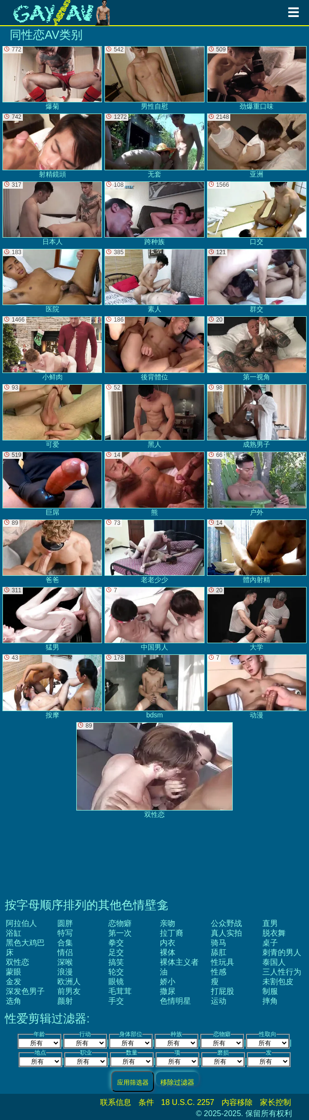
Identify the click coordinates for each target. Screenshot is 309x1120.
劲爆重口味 (257, 78)
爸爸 (52, 551)
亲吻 (167, 923)
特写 (65, 933)
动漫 (257, 686)
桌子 (270, 943)
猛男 (52, 619)
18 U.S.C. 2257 (187, 1102)
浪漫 (65, 972)
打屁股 (222, 991)
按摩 (52, 686)
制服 (270, 991)
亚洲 (257, 146)
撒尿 (167, 991)
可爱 (52, 416)
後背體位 (154, 348)
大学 (257, 619)
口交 (257, 213)
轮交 (116, 972)
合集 (65, 943)
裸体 (167, 952)
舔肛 (218, 952)
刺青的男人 (281, 952)
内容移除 (237, 1102)
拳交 (116, 943)
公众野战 (226, 923)
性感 (218, 972)
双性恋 (17, 962)
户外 (257, 484)
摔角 (270, 1001)
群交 (257, 281)
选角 (13, 1001)
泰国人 (274, 962)
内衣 (167, 943)
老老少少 (154, 551)
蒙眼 (13, 972)
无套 (154, 146)
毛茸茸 (120, 991)
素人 (154, 281)
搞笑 (116, 962)
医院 (52, 281)
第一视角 (257, 348)
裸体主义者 (179, 962)
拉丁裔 (171, 933)
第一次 (120, 933)
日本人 (52, 213)
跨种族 (154, 213)
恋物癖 (120, 923)
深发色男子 (25, 991)
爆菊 (52, 78)
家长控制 (275, 1102)
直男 (270, 923)
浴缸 (13, 933)
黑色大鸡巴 (25, 943)
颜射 (65, 1001)
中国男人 (154, 619)
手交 (116, 1001)
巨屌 (52, 484)
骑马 (218, 943)
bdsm (154, 686)
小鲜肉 (52, 348)
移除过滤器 (177, 1082)
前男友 (69, 991)
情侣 (65, 952)
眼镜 (116, 981)
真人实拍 (226, 933)
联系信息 (115, 1102)
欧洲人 (69, 981)
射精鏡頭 (52, 146)
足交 (116, 952)
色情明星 (175, 1001)
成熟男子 (257, 416)
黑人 (154, 416)
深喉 (65, 962)
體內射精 (257, 551)
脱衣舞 (274, 933)
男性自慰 (154, 78)
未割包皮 (277, 981)
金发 (13, 981)
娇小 (167, 981)
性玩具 (222, 962)
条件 (146, 1102)
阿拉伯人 (21, 923)
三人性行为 (281, 972)
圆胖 (65, 923)
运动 (218, 1001)
